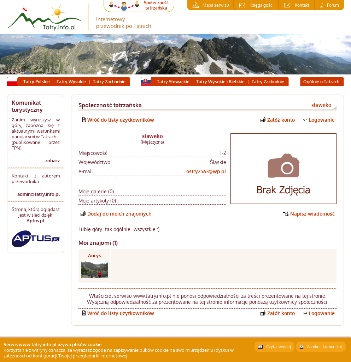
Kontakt (302, 5)
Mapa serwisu (216, 5)
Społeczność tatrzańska (156, 5)
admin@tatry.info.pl (38, 194)
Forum (333, 5)
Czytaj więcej (278, 346)
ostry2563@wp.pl (206, 171)
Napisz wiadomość (312, 214)
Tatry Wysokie (71, 81)
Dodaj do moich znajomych (119, 214)
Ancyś (94, 255)
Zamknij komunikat (324, 346)
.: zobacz (51, 160)
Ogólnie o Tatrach (321, 81)
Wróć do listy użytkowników (120, 120)
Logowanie (322, 120)
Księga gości (262, 5)
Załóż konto (281, 120)
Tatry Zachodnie (109, 81)
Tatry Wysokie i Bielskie (220, 81)
